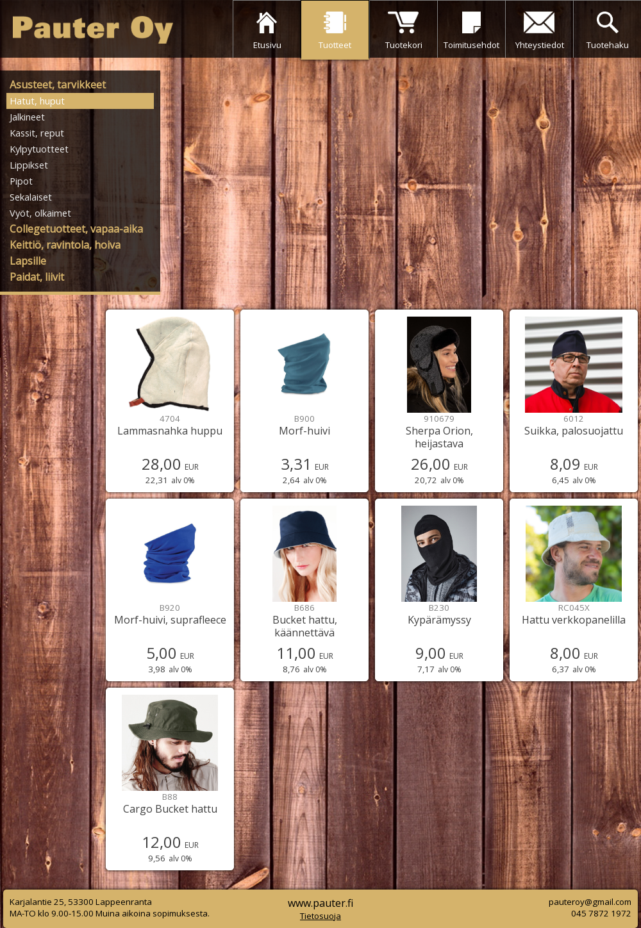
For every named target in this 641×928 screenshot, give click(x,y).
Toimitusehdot (471, 45)
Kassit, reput (37, 132)
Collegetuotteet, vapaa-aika (76, 229)
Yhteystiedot (539, 45)
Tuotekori (403, 45)
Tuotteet (335, 45)
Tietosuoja (320, 916)
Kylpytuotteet (39, 148)
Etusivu (267, 45)
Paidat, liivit (37, 277)
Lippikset (29, 164)
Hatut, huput (37, 100)
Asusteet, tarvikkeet (58, 85)
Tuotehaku (608, 45)
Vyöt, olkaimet (40, 212)
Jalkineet (27, 116)
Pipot (21, 180)
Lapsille (28, 261)
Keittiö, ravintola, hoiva (65, 245)
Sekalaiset (31, 196)
